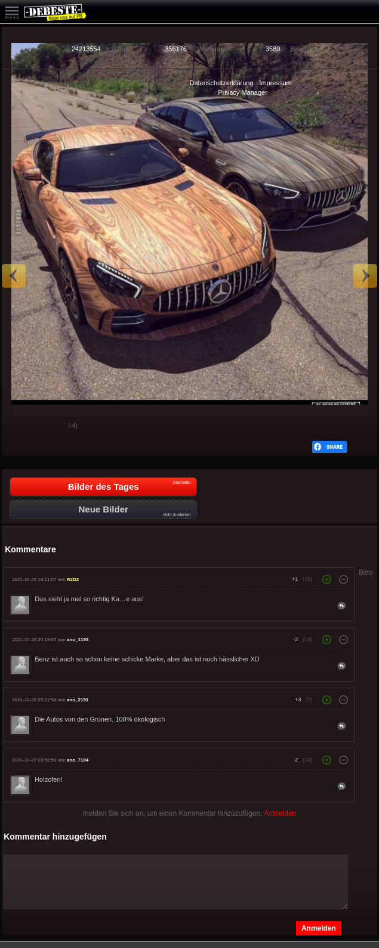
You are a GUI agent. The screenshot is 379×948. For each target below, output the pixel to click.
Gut (20, 426)
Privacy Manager (242, 92)
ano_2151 (77, 700)
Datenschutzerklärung (222, 82)
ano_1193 (77, 639)
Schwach (50, 426)
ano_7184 (77, 760)
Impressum (275, 82)
